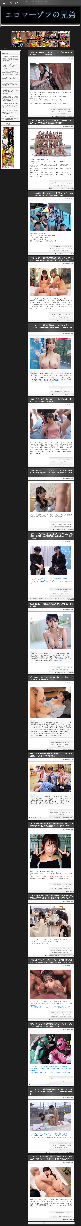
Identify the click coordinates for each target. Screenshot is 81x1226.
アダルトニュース (53, 188)
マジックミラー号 (64, 320)
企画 (6, 48)
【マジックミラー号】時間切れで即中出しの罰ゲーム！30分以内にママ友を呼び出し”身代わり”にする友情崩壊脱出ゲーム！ (51, 1091)
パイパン (57, 749)
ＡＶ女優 (55, 116)
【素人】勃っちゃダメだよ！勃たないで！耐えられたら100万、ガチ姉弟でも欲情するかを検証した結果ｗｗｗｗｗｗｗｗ (51, 473)
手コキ (63, 529)
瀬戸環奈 (61, 253)
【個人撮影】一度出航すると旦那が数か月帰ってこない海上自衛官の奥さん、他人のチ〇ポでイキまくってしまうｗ (10, 58)
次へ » (57, 1223)
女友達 (72, 599)
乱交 (71, 116)
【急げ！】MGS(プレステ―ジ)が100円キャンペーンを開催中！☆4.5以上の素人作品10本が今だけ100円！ (10, 66)
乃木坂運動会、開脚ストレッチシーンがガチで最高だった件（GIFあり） (51, 1007)
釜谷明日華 (57, 817)
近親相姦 (72, 529)
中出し (65, 116)
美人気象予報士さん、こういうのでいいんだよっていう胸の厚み (49, 1135)
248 (53, 1223)
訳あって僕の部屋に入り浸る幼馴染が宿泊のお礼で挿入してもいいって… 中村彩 (10, 112)
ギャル (67, 749)
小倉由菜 (68, 955)
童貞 (71, 817)
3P (73, 253)
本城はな (59, 116)
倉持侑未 (49, 817)
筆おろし (41, 817)
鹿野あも (58, 1084)
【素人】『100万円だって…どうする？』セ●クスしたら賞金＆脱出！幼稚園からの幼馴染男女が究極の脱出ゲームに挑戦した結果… (51, 536)
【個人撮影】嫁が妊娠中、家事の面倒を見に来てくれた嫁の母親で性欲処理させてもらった (10, 84)
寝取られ (63, 466)
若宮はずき (40, 1084)
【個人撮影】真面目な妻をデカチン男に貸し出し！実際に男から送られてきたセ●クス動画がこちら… (10, 105)
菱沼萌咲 (66, 817)
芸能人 (62, 116)
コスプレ (32, 1084)
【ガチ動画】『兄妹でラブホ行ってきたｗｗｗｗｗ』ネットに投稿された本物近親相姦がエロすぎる (10, 73)
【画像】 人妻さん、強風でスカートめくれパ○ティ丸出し (47, 941)
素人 (64, 253)
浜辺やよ (62, 672)
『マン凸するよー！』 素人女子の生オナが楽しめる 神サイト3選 (49, 578)
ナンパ (55, 394)
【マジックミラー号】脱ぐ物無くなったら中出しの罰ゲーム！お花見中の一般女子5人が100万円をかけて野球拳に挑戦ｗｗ (51, 327)
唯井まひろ (52, 955)
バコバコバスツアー (66, 188)
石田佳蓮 (55, 1019)
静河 (50, 598)
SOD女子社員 (37, 817)
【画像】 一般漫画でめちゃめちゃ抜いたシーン (44, 580)
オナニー (72, 749)
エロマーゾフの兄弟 (9, 3)
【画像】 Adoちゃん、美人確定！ (40, 943)
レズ (71, 320)
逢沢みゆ (43, 598)
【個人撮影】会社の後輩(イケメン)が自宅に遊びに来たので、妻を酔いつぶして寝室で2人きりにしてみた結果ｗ (10, 91)
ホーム (2, 48)
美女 (73, 320)
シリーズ (59, 188)
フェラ (68, 116)
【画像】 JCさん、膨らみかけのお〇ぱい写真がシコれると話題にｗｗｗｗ (52, 1137)
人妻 (61, 466)
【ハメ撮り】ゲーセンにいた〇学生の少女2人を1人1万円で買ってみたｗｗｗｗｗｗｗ (10, 79)
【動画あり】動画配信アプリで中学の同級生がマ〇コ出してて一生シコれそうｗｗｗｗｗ (10, 118)
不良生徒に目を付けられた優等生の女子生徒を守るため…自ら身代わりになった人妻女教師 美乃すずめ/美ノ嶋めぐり (10, 98)
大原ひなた (57, 598)
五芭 (36, 598)
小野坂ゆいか (50, 1084)
